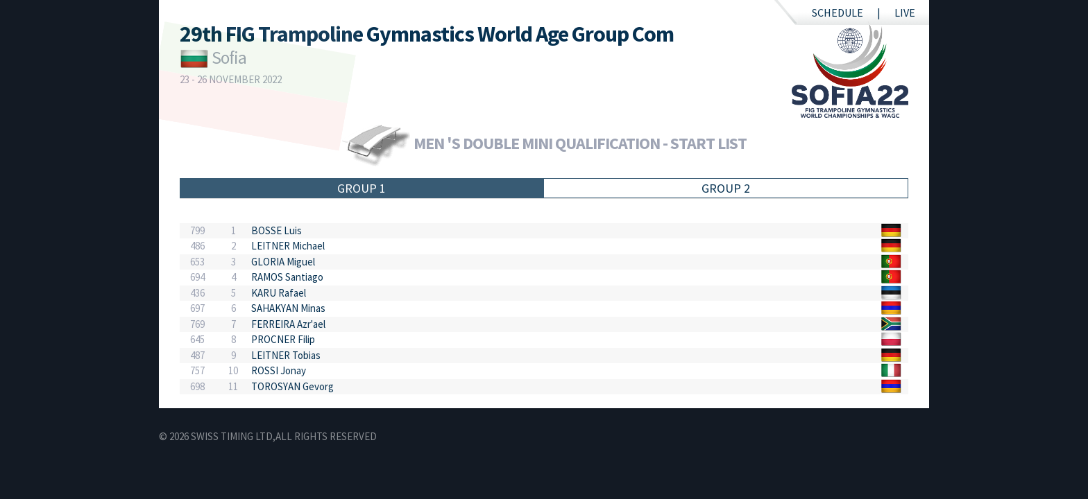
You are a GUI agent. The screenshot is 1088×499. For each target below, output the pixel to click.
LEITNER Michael (288, 245)
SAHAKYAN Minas (288, 308)
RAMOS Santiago (287, 276)
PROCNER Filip (283, 339)
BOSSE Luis (276, 230)
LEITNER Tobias (286, 355)
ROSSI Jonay (278, 370)
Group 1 (361, 188)
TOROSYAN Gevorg (292, 386)
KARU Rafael (278, 292)
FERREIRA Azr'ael (288, 324)
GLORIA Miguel (283, 261)
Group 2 (726, 188)
